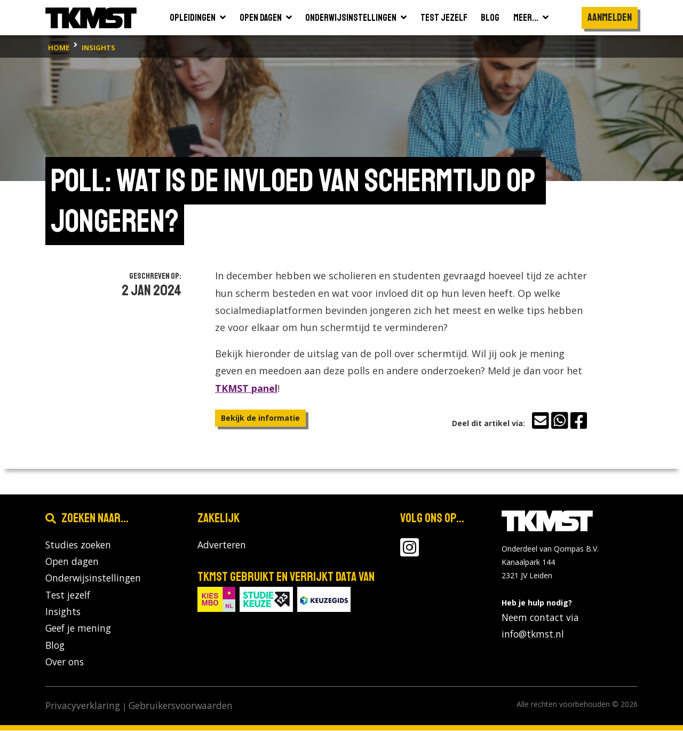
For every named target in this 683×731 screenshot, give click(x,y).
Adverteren (221, 544)
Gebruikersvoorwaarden (181, 706)
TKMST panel (246, 388)
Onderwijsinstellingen (93, 578)
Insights (63, 612)
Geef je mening (78, 628)
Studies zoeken (78, 544)
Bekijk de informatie (260, 418)
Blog (55, 645)
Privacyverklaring (82, 706)
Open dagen (72, 561)
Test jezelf (67, 594)
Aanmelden (609, 17)
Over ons (64, 662)
